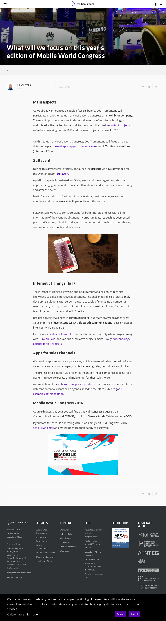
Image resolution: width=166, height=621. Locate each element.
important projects (118, 125)
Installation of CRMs (44, 561)
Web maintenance (68, 546)
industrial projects (61, 334)
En (158, 4)
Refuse (120, 614)
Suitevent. (63, 173)
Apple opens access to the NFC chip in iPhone (93, 544)
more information (28, 614)
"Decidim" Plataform (45, 557)
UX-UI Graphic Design (45, 552)
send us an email (43, 428)
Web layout (65, 551)
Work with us (65, 529)
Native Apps (65, 542)
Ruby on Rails (47, 339)
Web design (65, 538)
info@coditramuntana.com (19, 572)
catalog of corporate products (77, 384)
